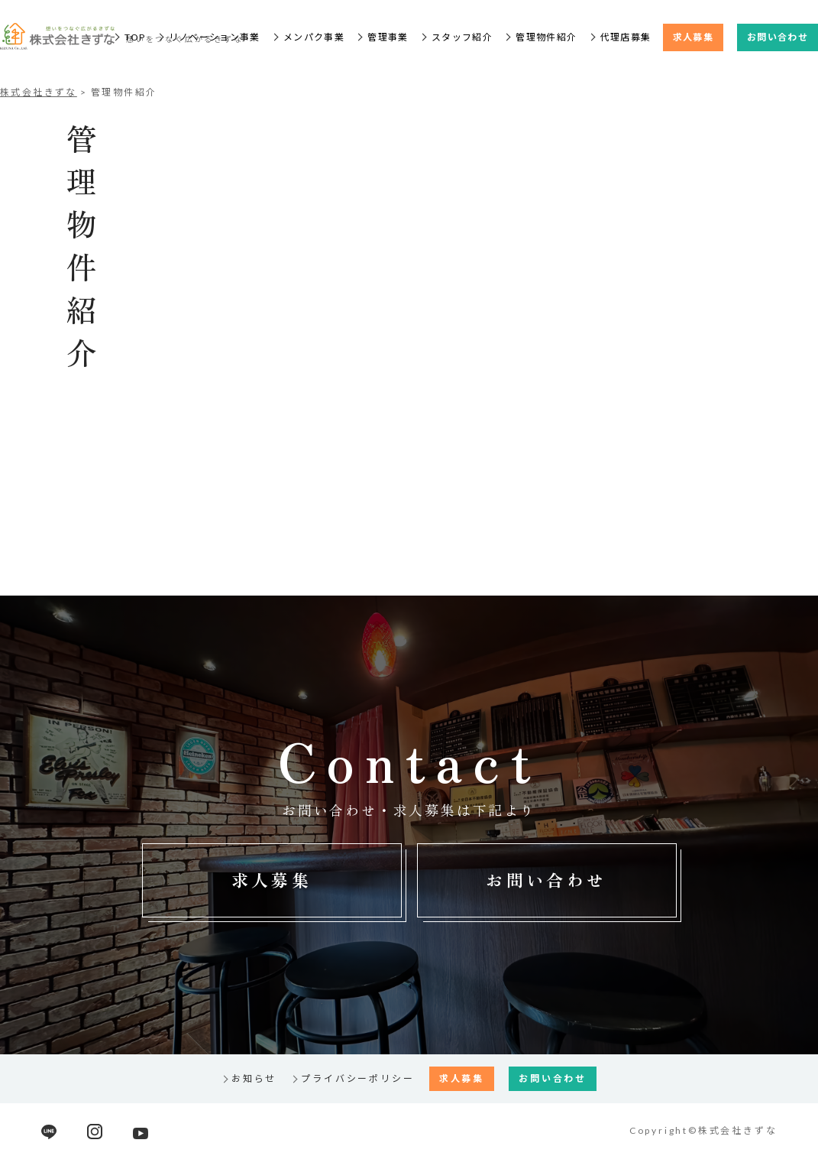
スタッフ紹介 (462, 37)
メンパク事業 (313, 37)
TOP (134, 37)
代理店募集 (625, 37)
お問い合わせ (777, 37)
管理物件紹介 (546, 37)
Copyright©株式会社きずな (703, 1130)
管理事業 (387, 37)
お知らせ (253, 1078)
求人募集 (693, 37)
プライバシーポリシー (357, 1078)
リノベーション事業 (214, 37)
